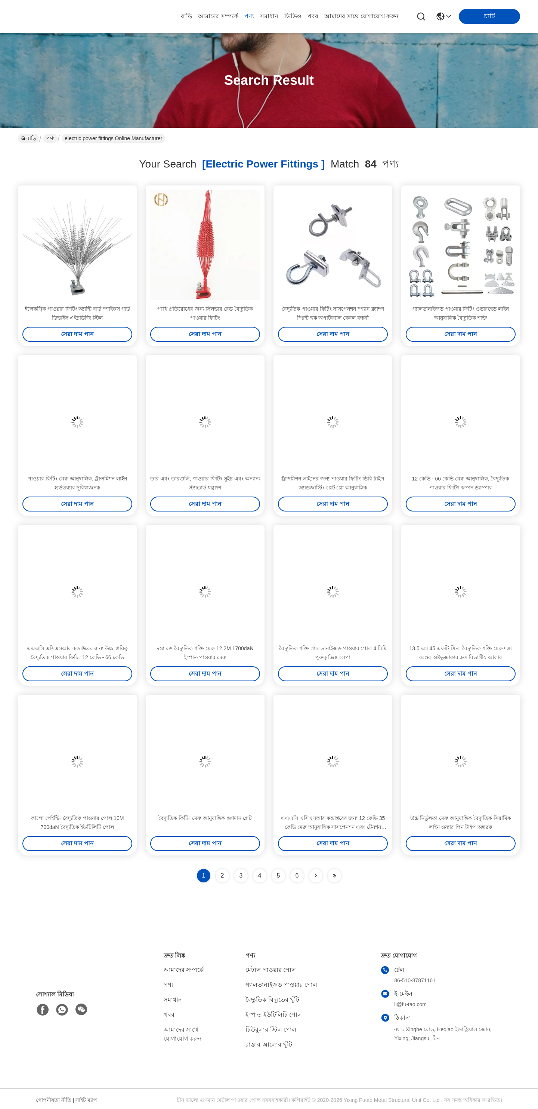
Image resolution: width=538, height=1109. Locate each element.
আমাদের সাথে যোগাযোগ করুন (361, 16)
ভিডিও (293, 16)
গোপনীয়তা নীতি (53, 1100)
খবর (312, 16)
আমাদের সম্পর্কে (218, 16)
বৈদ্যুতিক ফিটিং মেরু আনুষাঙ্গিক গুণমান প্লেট (204, 818)
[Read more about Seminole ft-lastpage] (334, 875)
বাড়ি (186, 16)
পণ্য (249, 16)
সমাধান (269, 16)
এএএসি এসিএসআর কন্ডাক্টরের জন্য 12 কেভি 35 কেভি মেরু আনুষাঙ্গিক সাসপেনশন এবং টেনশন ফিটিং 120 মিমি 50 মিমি (333, 827)
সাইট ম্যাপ (86, 1100)
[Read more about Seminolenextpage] (315, 875)
